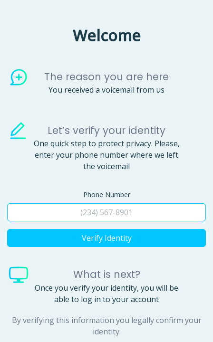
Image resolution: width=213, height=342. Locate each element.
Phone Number (106, 194)
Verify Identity (107, 238)
